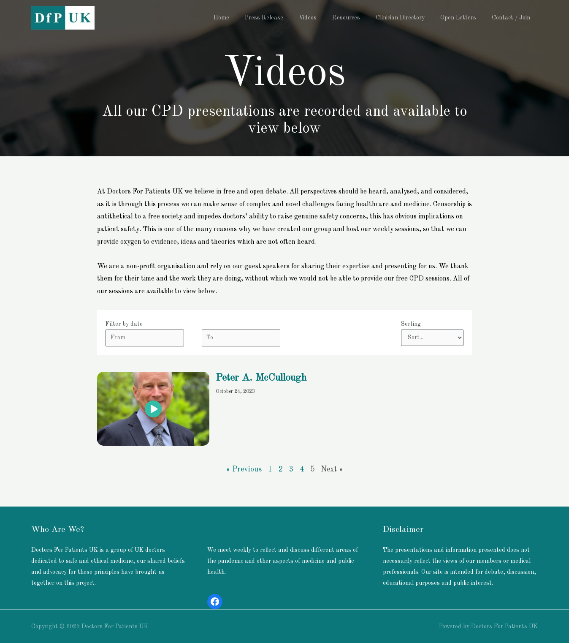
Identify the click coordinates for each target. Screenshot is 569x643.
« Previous (244, 469)
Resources (359, 18)
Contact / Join (512, 18)
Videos (324, 18)
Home (246, 18)
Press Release (285, 18)
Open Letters (464, 18)
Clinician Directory (409, 18)
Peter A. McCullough (261, 378)
